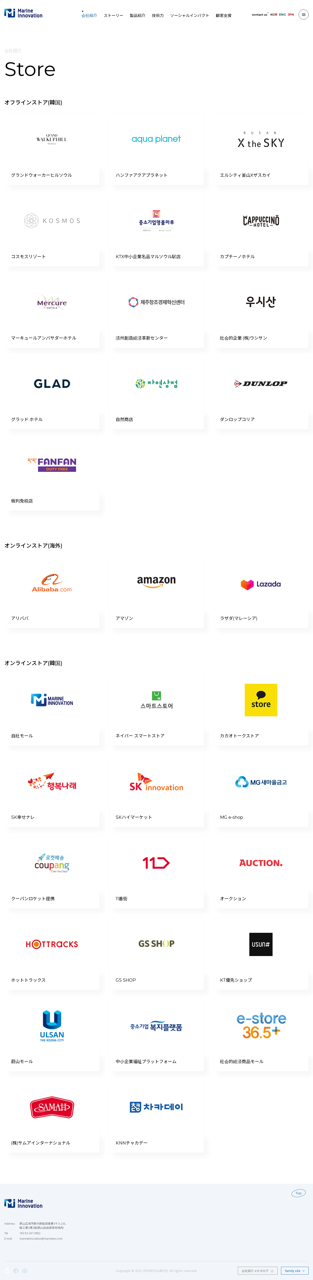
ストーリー (113, 14)
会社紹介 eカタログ (258, 1270)
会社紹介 (89, 14)
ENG (282, 15)
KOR (273, 15)
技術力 (158, 14)
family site (295, 1270)
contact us (259, 14)
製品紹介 (137, 14)
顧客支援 (223, 14)
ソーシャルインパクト (189, 14)
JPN (291, 15)
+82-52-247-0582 (30, 1233)
